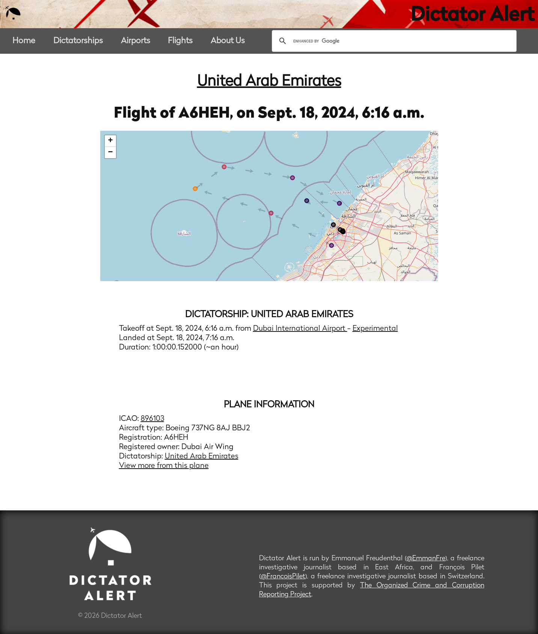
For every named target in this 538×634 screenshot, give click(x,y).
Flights (180, 41)
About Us (228, 41)
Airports (135, 41)
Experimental (375, 329)
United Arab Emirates (269, 81)
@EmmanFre (426, 558)
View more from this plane (164, 466)
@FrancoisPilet (283, 576)
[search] (393, 40)
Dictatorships (78, 41)
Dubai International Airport (300, 329)
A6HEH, (207, 113)
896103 (152, 419)
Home (23, 41)
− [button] (110, 152)
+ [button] (110, 141)
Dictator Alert (472, 16)
